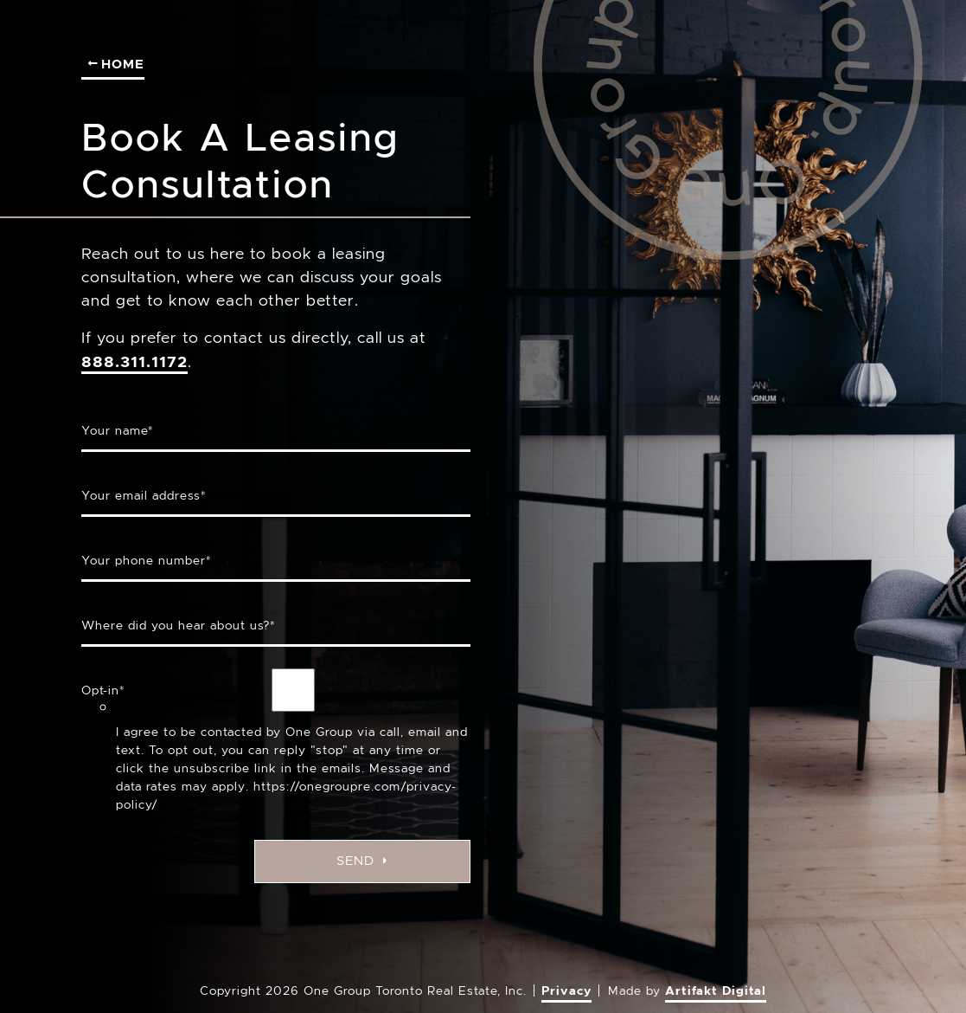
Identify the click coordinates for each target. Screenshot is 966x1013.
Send (361, 860)
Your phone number (146, 560)
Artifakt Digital (715, 990)
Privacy (566, 990)
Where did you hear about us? (178, 625)
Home (116, 63)
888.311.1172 (134, 361)
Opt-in (103, 690)
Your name (117, 430)
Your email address (144, 495)
